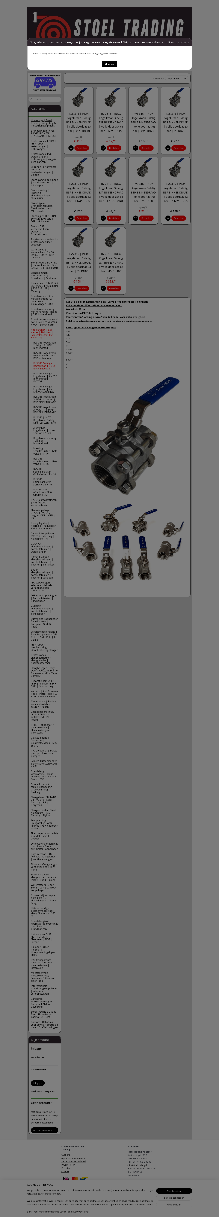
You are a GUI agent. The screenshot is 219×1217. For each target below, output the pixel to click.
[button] (109, 64)
